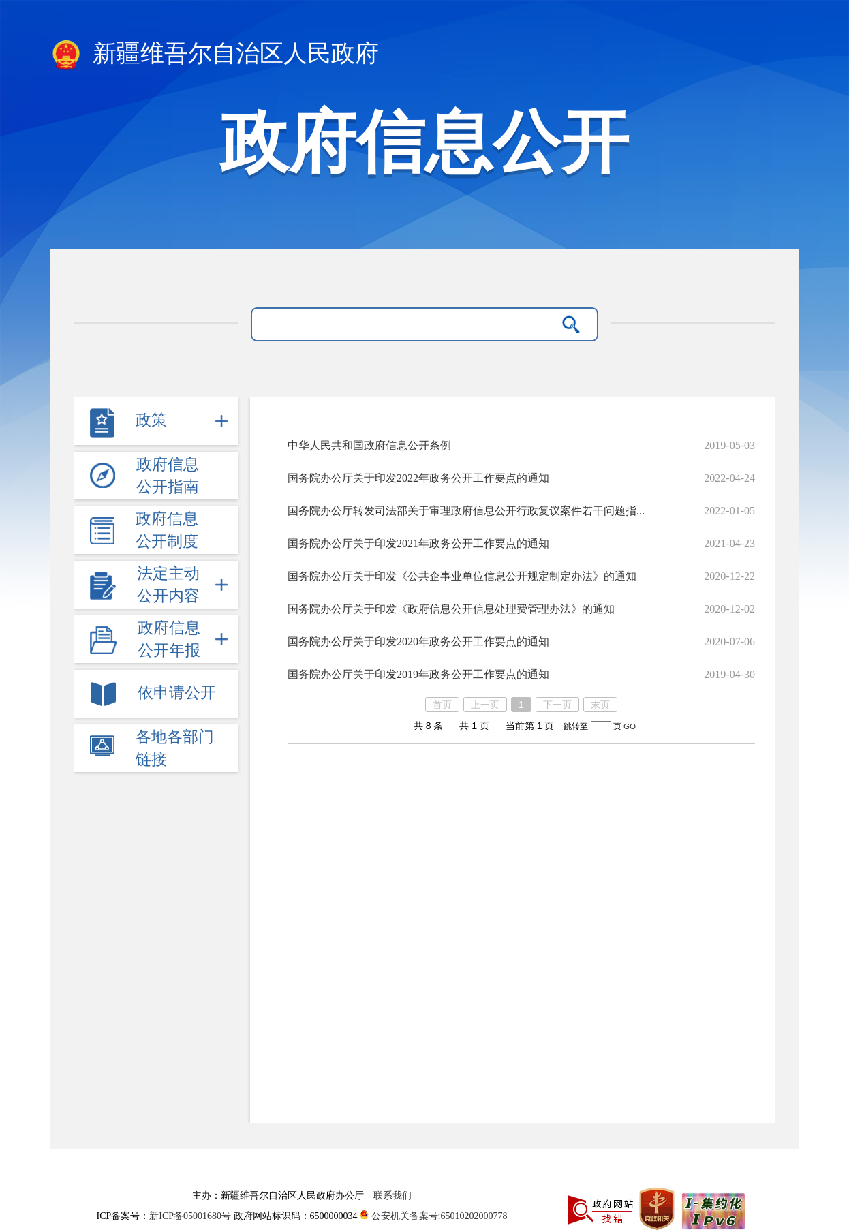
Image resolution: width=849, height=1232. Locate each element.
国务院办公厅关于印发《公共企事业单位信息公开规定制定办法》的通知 (462, 576)
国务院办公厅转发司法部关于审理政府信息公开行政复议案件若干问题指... (466, 511)
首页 (442, 704)
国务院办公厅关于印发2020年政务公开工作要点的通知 (418, 641)
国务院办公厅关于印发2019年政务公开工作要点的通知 (418, 674)
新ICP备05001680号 (191, 1216)
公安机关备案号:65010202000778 (433, 1216)
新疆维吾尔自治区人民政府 (214, 54)
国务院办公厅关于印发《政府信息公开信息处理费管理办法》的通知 (451, 609)
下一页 (557, 704)
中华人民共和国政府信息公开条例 (369, 445)
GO (629, 726)
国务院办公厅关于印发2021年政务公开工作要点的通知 (418, 543)
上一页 (485, 704)
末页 (600, 704)
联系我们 (392, 1195)
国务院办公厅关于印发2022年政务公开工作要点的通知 (418, 478)
